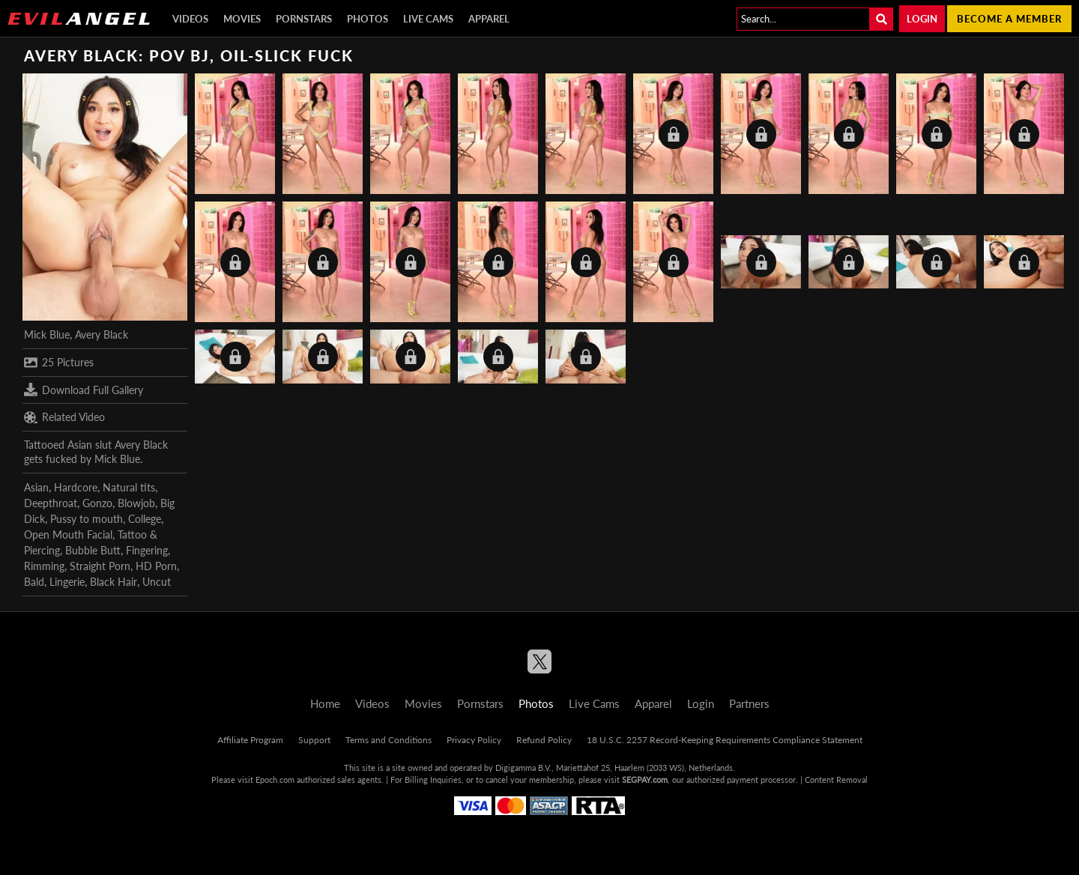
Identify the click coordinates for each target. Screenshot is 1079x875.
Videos (190, 19)
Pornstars (304, 19)
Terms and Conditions (388, 739)
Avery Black (101, 334)
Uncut (156, 581)
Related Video (64, 417)
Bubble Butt (93, 550)
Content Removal (836, 779)
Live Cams (428, 19)
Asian (36, 487)
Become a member (1009, 19)
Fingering (147, 550)
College (144, 518)
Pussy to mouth (86, 518)
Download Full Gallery (83, 389)
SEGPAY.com (645, 779)
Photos (367, 19)
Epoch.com (275, 779)
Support (314, 739)
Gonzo (97, 503)
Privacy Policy (474, 739)
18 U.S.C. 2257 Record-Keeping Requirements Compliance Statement (724, 739)
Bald (34, 581)
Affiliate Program (250, 739)
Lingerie (67, 581)
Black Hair (113, 581)
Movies (242, 19)
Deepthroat (50, 503)
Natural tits (129, 487)
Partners (749, 703)
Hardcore (75, 487)
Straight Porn (100, 566)
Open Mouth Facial (68, 534)
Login (922, 19)
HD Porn (156, 566)
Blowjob (136, 503)
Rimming (44, 566)
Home (325, 703)
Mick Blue (47, 334)
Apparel (489, 19)
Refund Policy (544, 739)
